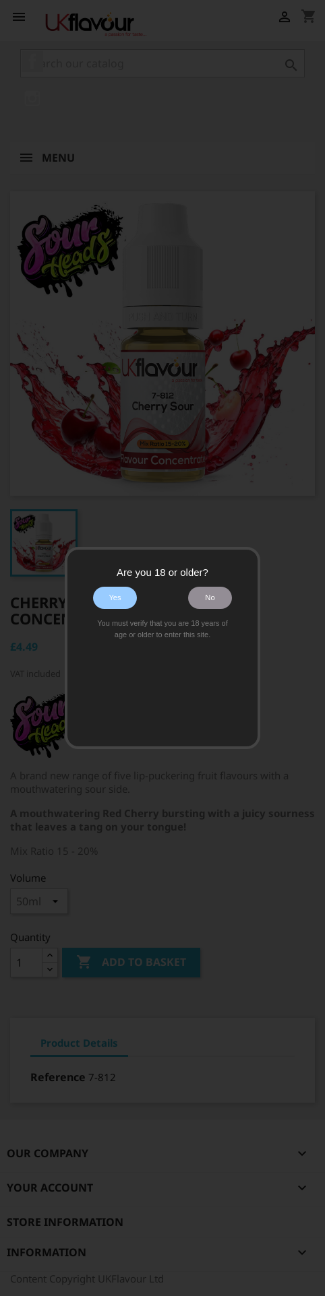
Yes (115, 597)
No (209, 597)
